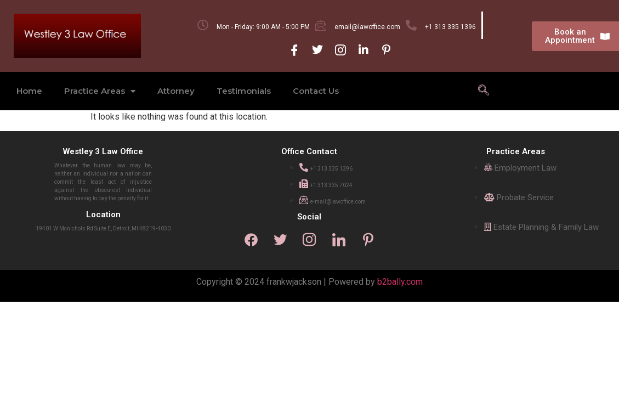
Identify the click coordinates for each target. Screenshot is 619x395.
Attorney (176, 91)
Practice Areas (99, 91)
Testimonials (244, 91)
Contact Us (316, 91)
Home (29, 91)
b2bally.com (400, 282)
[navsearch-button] (484, 91)
